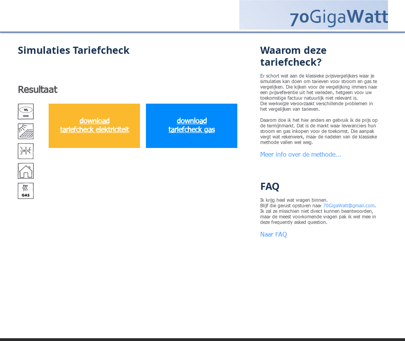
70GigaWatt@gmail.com (349, 206)
